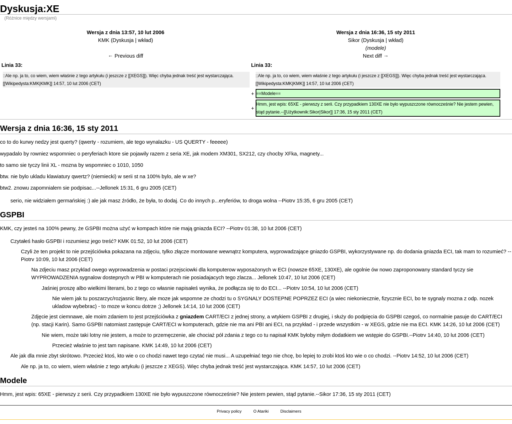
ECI (217, 228)
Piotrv (288, 200)
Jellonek (109, 188)
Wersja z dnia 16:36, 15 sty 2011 (375, 32)
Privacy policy (229, 411)
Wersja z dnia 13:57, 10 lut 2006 (125, 32)
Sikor (354, 40)
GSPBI (93, 228)
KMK (104, 40)
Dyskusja (123, 40)
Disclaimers (290, 411)
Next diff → (376, 56)
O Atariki (260, 411)
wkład (144, 40)
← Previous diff (125, 56)
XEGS (377, 324)
